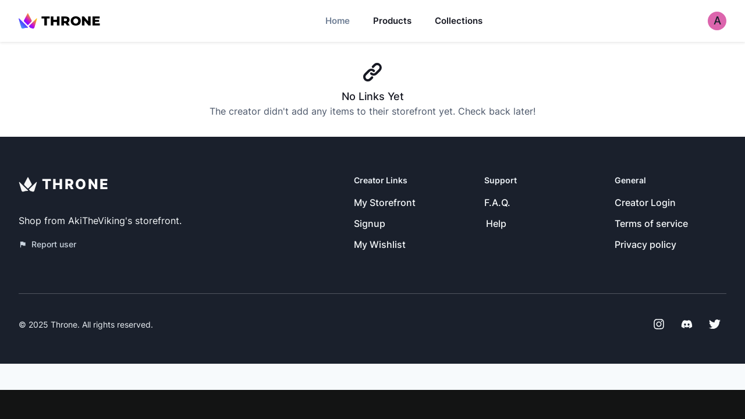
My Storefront (385, 202)
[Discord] (686, 324)
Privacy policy (645, 244)
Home (337, 20)
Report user (47, 244)
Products (392, 20)
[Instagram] (658, 324)
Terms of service (651, 223)
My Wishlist (380, 244)
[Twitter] (714, 324)
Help (496, 223)
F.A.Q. (497, 202)
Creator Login (645, 202)
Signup (369, 223)
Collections (459, 20)
